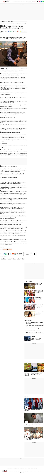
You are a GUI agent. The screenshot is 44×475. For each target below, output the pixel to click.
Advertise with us (16, 471)
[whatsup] (43, 1)
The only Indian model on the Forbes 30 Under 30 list (39, 313)
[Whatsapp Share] (11, 31)
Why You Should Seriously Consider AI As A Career (36, 339)
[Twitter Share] (13, 31)
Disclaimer (21, 471)
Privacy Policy (25, 471)
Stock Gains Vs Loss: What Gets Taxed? (33, 330)
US (22, 258)
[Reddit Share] (18, 31)
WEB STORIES (27, 362)
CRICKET (24, 1)
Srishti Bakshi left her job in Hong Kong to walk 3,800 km (39, 291)
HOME (13, 1)
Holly (9, 258)
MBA (14, 258)
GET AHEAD (29, 1)
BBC (18, 258)
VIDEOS (26, 397)
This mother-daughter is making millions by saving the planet (39, 305)
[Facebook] (41, 1)
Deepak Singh (4, 258)
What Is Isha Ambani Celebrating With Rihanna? (34, 332)
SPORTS (26, 1)
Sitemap (29, 471)
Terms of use (40, 471)
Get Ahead (4, 23)
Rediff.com (11, 471)
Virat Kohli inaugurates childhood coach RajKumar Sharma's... (31, 439)
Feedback (32, 471)
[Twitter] (38, 1)
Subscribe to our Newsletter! (28, 252)
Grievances (22, 472)
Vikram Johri (1, 32)
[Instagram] (39, 1)
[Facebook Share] (15, 31)
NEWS (15, 1)
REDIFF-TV (33, 1)
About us (36, 471)
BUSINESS (18, 1)
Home (1, 23)
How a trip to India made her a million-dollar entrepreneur (38, 298)
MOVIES (21, 1)
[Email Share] (9, 31)
